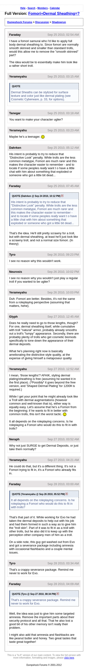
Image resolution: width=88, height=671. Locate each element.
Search (31, 8)
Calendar (55, 8)
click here (69, 657)
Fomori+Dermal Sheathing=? (54, 14)
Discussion (42, 22)
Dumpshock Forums (19, 22)
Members (43, 8)
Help (23, 8)
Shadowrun (59, 22)
